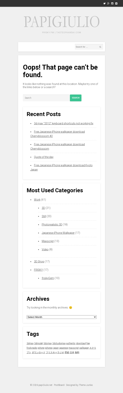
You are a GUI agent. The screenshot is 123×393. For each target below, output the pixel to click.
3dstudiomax (59, 343)
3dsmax (47, 343)
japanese (63, 348)
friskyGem (48, 278)
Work (37, 199)
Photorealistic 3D (52, 224)
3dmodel (38, 343)
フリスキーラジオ (55, 352)
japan (56, 348)
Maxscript (48, 241)
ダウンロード (38, 352)
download (81, 343)
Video (45, 249)
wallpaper (84, 348)
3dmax (30, 343)
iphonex (49, 348)
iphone (41, 348)
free (88, 343)
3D (43, 207)
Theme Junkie (86, 385)
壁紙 (67, 352)
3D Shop (39, 261)
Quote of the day (43, 156)
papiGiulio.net (45, 385)
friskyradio (32, 348)
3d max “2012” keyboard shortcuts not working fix (63, 123)
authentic (71, 343)
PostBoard (59, 385)
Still (44, 216)
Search (76, 98)
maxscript (74, 348)
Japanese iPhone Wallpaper (58, 232)
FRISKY (38, 269)
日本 (72, 352)
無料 (77, 352)
